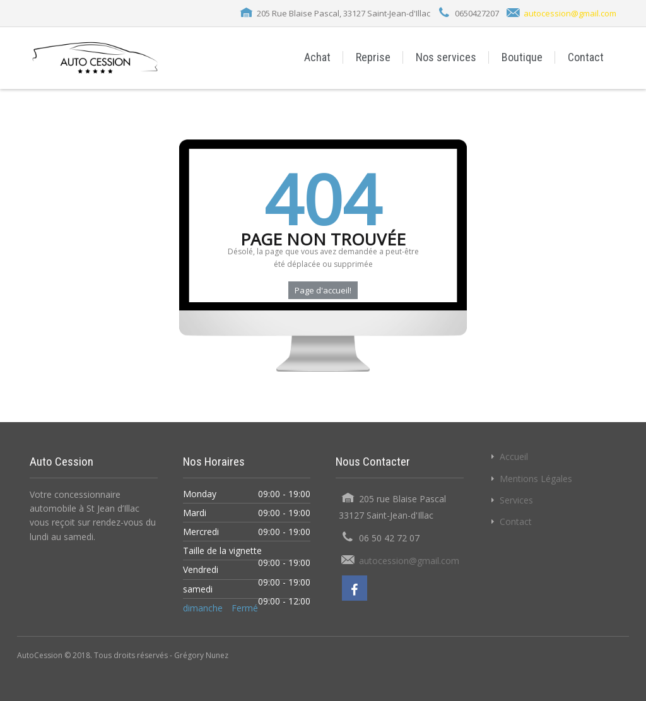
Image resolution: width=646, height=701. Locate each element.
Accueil (514, 456)
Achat (317, 57)
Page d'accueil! (323, 290)
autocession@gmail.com (570, 13)
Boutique (522, 57)
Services (516, 500)
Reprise (373, 57)
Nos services (446, 57)
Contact (586, 57)
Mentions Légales (536, 479)
